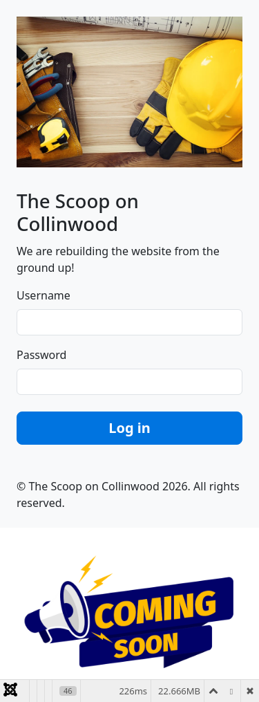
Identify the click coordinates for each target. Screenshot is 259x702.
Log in (129, 427)
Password (41, 354)
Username (43, 295)
